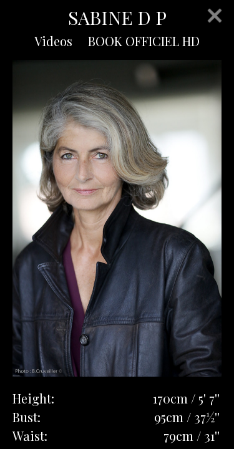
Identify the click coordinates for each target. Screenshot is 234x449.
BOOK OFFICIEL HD (144, 40)
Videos (53, 40)
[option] (117, 218)
